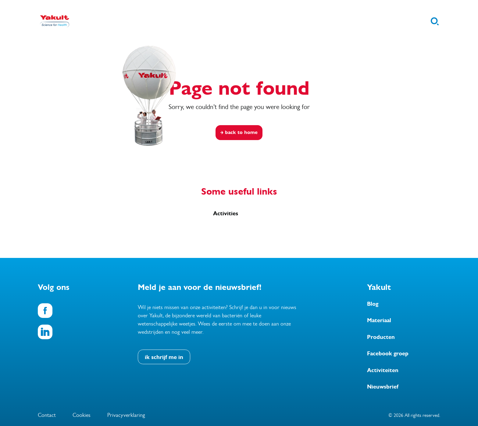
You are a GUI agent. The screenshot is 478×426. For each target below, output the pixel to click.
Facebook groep (387, 353)
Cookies (82, 415)
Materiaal (379, 320)
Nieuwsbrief (382, 386)
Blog (372, 304)
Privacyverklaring (126, 415)
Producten (381, 337)
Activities (225, 213)
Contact (47, 415)
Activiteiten (382, 370)
